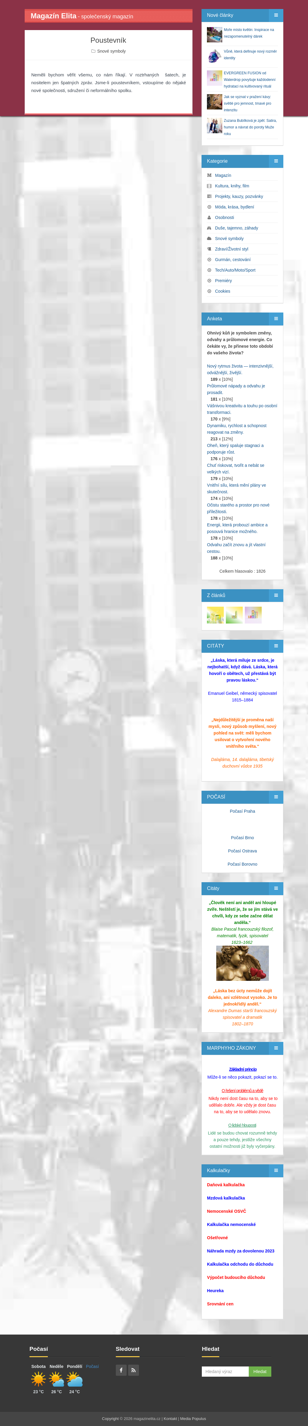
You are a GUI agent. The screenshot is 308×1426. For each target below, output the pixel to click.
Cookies (222, 291)
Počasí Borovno (242, 864)
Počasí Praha (242, 811)
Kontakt (170, 1418)
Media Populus (193, 1418)
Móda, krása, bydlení (234, 207)
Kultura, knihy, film (232, 185)
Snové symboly (111, 51)
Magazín (223, 175)
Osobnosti (224, 217)
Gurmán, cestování (233, 259)
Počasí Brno (242, 837)
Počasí (92, 1366)
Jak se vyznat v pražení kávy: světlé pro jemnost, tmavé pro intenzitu (247, 103)
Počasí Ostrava (242, 851)
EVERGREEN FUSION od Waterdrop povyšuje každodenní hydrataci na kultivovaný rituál (250, 79)
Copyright (110, 1418)
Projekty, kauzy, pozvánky (239, 196)
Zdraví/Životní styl (231, 249)
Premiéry (223, 280)
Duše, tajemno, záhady (236, 228)
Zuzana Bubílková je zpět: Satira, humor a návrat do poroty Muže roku (250, 127)
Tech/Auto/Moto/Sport (235, 270)
